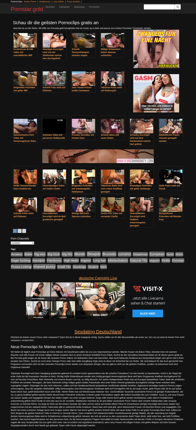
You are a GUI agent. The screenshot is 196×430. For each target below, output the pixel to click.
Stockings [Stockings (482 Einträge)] (79, 266)
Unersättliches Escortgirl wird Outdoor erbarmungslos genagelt (137, 219)
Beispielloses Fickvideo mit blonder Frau (170, 216)
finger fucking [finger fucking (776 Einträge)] (20, 260)
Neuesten (50, 7)
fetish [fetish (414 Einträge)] (179, 254)
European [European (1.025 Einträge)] (157, 254)
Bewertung (79, 7)
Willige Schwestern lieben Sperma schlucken (110, 52)
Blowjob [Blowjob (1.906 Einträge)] (93, 254)
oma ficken (59, 1)
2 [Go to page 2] (19, 231)
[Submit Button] (178, 6)
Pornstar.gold (27, 9)
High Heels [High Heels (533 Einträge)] (71, 260)
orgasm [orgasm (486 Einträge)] (154, 260)
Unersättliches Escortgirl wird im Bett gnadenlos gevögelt (54, 216)
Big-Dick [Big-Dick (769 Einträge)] (54, 254)
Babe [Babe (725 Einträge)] (28, 254)
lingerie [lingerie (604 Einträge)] (86, 260)
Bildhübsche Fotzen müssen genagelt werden (169, 138)
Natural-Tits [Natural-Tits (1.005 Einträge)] (138, 260)
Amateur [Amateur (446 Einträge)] (16, 254)
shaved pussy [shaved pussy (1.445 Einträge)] (44, 267)
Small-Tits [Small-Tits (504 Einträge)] (64, 266)
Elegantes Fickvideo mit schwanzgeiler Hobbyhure (82, 188)
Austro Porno (30, 1)
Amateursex (45, 1)
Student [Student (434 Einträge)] (93, 266)
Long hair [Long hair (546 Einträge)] (99, 260)
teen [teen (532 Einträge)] (103, 266)
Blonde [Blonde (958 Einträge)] (80, 254)
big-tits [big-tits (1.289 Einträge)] (67, 254)
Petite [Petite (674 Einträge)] (166, 260)
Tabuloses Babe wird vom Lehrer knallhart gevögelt (111, 188)
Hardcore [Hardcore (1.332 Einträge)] (54, 260)
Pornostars (94, 7)
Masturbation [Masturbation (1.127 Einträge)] (118, 260)
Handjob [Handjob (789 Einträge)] (39, 260)
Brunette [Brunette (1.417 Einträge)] (109, 254)
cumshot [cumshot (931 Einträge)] (124, 254)
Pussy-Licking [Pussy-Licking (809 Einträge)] (21, 266)
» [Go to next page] (24, 231)
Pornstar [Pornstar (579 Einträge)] (178, 260)
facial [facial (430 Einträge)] (170, 254)
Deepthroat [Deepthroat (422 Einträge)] (140, 254)
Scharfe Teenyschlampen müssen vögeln (80, 52)
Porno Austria (73, 1)
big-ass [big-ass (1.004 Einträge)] (39, 254)
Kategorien (64, 7)
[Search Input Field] (159, 6)
